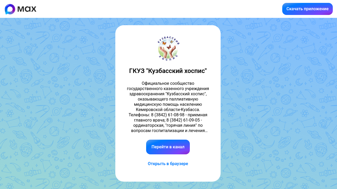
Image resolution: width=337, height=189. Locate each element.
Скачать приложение (307, 8)
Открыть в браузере (168, 163)
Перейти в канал (167, 146)
